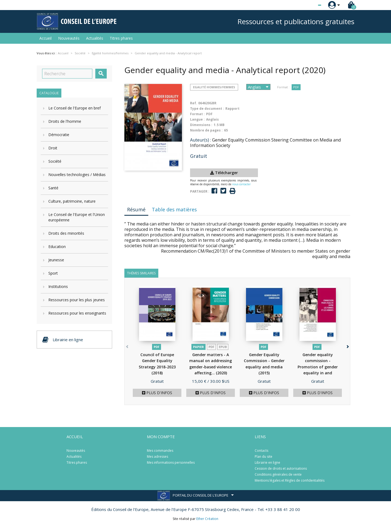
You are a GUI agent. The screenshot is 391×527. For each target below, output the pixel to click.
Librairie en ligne (267, 462)
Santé (53, 187)
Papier (198, 347)
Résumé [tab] (136, 209)
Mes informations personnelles (171, 462)
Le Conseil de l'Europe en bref (74, 108)
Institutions (58, 286)
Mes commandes (160, 450)
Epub (223, 347)
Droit (52, 147)
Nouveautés (69, 38)
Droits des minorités (66, 233)
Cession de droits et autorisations (281, 468)
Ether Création (207, 518)
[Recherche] (67, 74)
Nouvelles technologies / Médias (77, 174)
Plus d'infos (157, 392)
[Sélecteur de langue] (308, 5)
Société (54, 161)
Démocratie (58, 134)
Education (57, 246)
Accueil (45, 38)
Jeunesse (56, 259)
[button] (347, 346)
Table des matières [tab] (174, 209)
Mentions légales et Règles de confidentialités (289, 480)
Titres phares (121, 38)
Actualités (94, 38)
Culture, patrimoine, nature (72, 201)
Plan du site (263, 456)
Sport (53, 273)
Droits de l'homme (64, 121)
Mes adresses (157, 456)
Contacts (261, 450)
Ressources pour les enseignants (77, 313)
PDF (296, 87)
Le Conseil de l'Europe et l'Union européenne (76, 217)
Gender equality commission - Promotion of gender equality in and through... (318, 367)
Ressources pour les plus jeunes (76, 299)
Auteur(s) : (200, 140)
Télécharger (224, 172)
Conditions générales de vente (278, 474)
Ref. (193, 103)
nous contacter (241, 184)
